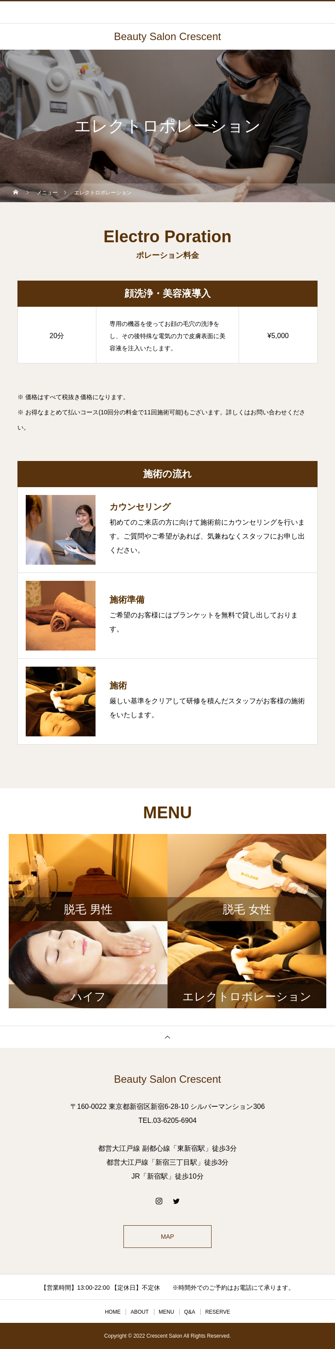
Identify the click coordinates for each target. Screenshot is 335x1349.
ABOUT (139, 1312)
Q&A (189, 1312)
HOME (112, 1312)
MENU (166, 1312)
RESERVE (217, 1312)
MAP (167, 1236)
